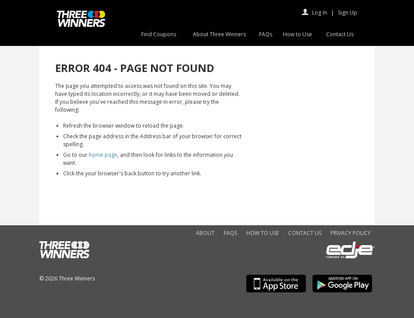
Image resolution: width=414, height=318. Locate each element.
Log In (319, 12)
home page (103, 155)
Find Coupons (158, 34)
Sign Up (347, 12)
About (205, 233)
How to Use (297, 34)
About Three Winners (219, 34)
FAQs (265, 34)
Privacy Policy (351, 233)
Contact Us (340, 34)
